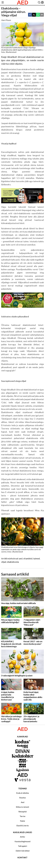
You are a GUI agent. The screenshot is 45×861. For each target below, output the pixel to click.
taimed (36, 558)
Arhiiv (22, 837)
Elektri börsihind (22, 851)
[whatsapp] (38, 15)
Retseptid (22, 811)
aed (20, 558)
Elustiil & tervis (22, 825)
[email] (42, 15)
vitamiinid (27, 558)
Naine (22, 821)
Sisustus (22, 797)
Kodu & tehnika (22, 793)
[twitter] (34, 15)
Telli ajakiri (22, 846)
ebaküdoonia (13, 562)
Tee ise (22, 816)
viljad (3, 562)
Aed (22, 802)
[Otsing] (39, 2)
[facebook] (30, 15)
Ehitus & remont (22, 807)
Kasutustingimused (22, 841)
